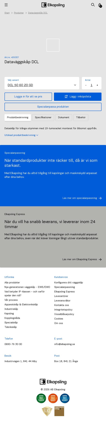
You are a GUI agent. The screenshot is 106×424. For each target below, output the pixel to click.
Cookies (58, 319)
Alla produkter (12, 282)
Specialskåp (11, 322)
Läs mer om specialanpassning (83, 198)
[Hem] (53, 4)
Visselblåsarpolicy (64, 314)
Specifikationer (43, 117)
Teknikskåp (11, 327)
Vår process (11, 300)
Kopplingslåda (12, 318)
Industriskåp (11, 309)
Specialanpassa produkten (53, 106)
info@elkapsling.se (64, 344)
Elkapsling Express (64, 291)
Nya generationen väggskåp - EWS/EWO (27, 287)
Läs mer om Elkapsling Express (83, 259)
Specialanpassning (64, 287)
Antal (87, 80)
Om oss (58, 323)
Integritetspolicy (63, 310)
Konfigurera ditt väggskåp (68, 282)
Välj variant (13, 80)
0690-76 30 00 (13, 344)
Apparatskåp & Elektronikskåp (21, 304)
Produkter (19, 13)
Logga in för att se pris (28, 96)
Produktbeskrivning (17, 117)
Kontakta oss (61, 305)
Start (7, 13)
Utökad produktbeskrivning (21, 135)
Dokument (63, 117)
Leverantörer (61, 296)
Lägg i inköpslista (77, 96)
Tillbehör (81, 117)
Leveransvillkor (62, 300)
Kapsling (9, 313)
